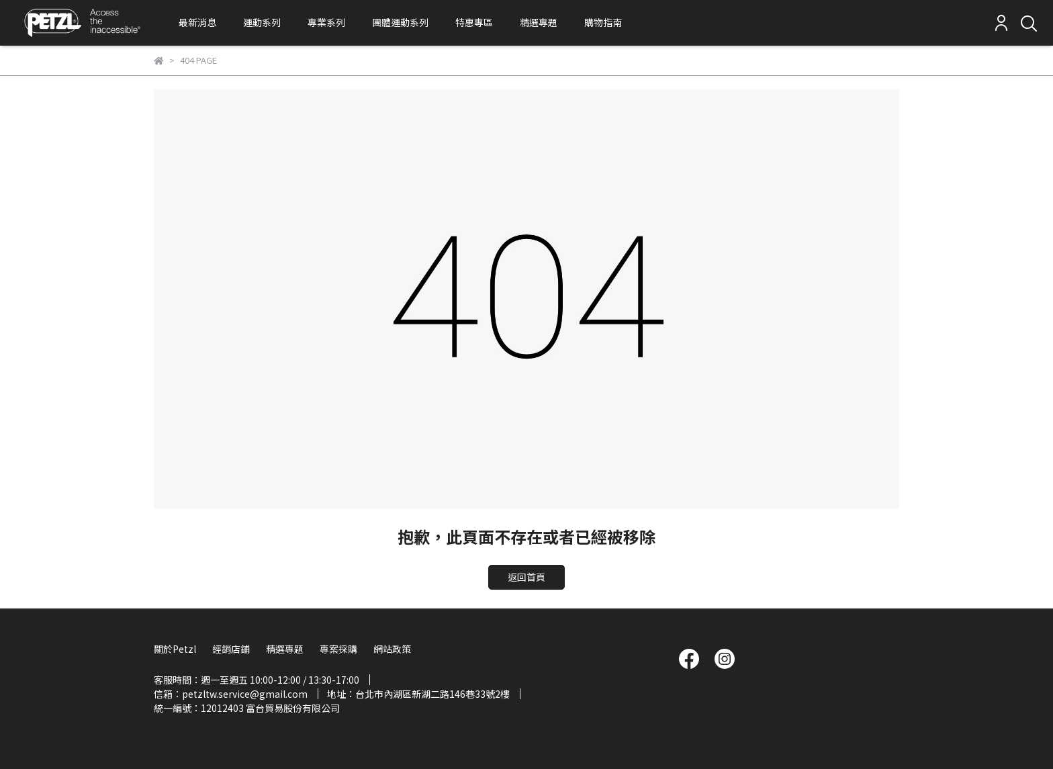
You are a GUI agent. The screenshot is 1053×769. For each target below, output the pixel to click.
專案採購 (338, 648)
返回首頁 (526, 577)
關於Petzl (175, 648)
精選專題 (538, 22)
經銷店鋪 (231, 648)
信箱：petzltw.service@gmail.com (231, 693)
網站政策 (392, 648)
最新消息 (197, 22)
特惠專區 (474, 22)
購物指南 (603, 22)
